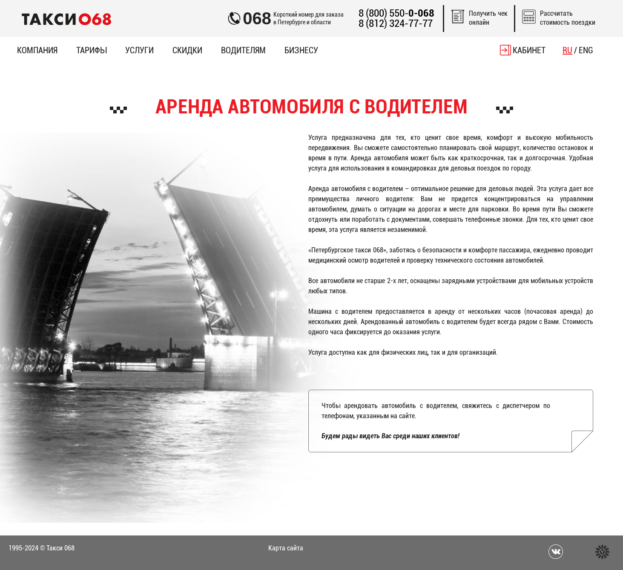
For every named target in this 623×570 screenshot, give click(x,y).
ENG (586, 50)
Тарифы (91, 50)
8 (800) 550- (396, 13)
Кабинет (529, 50)
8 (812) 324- (396, 24)
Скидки (187, 50)
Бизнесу (301, 50)
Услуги (139, 50)
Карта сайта (285, 548)
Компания (37, 50)
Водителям (243, 50)
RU (567, 50)
